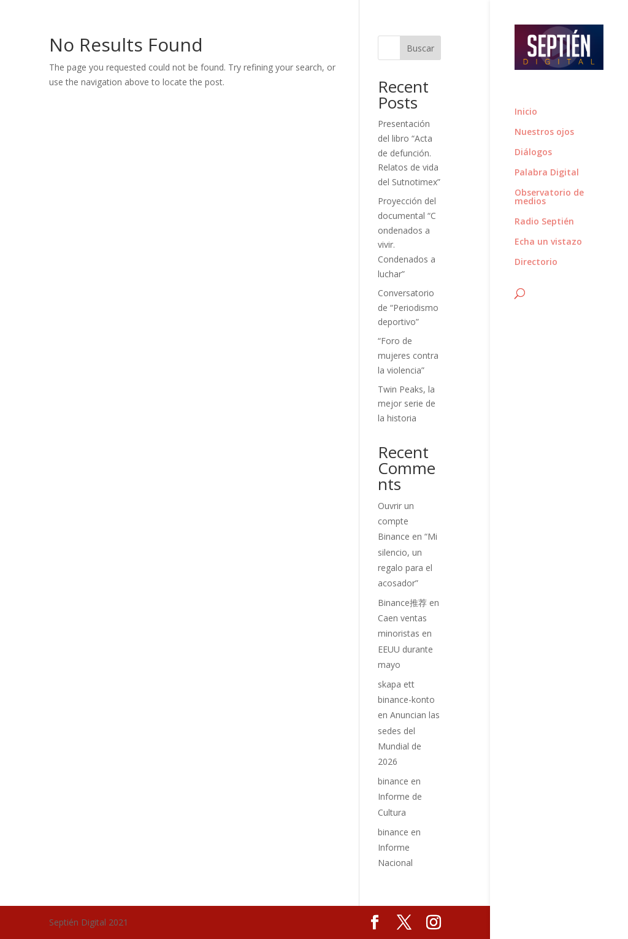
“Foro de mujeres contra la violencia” (408, 355)
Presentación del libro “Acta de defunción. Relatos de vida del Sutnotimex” (409, 153)
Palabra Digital (547, 173)
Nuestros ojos (544, 132)
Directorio (536, 262)
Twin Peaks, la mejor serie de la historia (406, 403)
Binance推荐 (402, 602)
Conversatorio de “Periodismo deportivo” (408, 307)
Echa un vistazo (548, 242)
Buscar (420, 48)
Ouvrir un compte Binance (396, 521)
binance (393, 781)
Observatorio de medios (549, 197)
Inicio (526, 112)
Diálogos (533, 153)
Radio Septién (544, 222)
